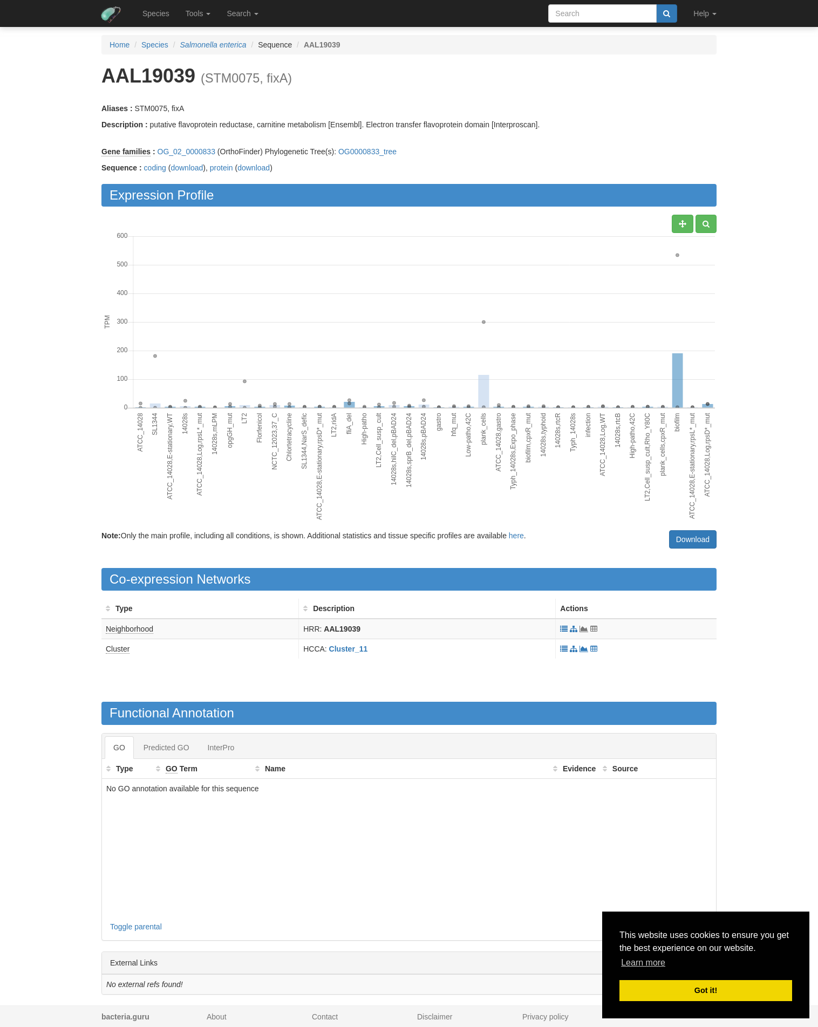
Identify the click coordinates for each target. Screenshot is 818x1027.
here (516, 535)
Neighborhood (129, 629)
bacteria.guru (125, 1016)
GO (119, 747)
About (217, 1016)
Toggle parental (136, 926)
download (187, 167)
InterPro (221, 747)
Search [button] (242, 13)
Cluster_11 (348, 649)
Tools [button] (198, 13)
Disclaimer (434, 1016)
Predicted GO (166, 747)
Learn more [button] (643, 962)
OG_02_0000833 (186, 151)
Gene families (126, 151)
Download (693, 539)
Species (155, 13)
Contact (325, 1016)
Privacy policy (545, 1016)
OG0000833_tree (367, 151)
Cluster (117, 649)
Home (119, 44)
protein (221, 167)
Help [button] (705, 13)
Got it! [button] (705, 990)
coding (155, 167)
